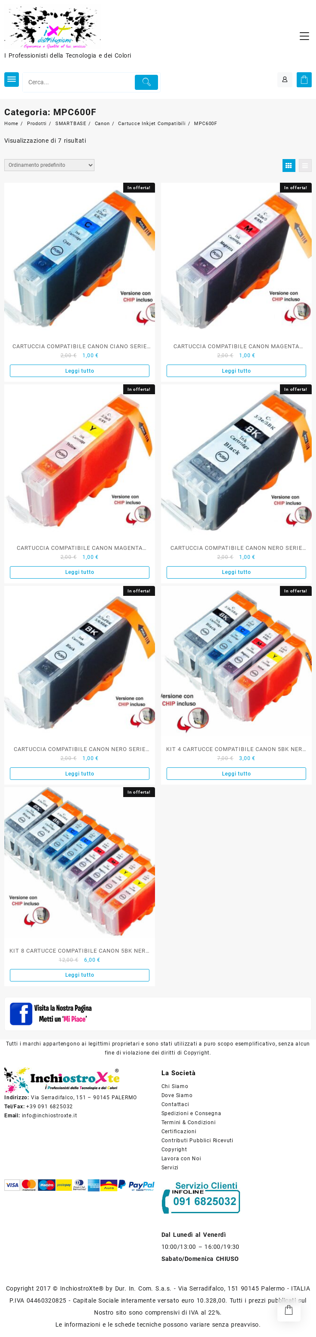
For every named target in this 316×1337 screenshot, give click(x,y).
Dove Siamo (177, 1095)
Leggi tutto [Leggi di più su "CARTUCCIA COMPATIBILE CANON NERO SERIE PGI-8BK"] (79, 774)
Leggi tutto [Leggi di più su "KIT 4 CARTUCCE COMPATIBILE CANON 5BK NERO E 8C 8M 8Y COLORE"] (236, 774)
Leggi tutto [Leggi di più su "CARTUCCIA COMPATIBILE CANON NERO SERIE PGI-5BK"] (236, 572)
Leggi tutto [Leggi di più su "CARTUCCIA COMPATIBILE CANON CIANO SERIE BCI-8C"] (79, 371)
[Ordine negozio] (49, 165)
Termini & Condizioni (188, 1122)
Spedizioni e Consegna (191, 1113)
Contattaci (175, 1104)
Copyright (174, 1150)
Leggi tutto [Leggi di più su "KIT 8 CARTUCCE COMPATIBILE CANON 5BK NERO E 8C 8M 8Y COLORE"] (79, 975)
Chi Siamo (174, 1086)
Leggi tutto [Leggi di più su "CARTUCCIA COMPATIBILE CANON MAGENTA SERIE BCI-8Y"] (79, 572)
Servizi (170, 1168)
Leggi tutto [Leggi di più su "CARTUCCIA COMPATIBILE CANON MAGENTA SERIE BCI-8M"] (236, 371)
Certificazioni (179, 1131)
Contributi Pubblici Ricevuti (197, 1141)
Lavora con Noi (181, 1159)
